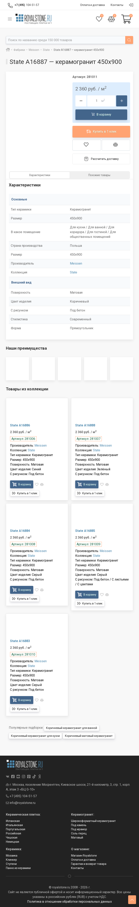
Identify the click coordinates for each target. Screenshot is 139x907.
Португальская (15, 829)
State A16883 (20, 641)
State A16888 (85, 425)
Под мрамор (79, 829)
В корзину (101, 114)
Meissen (76, 263)
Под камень (78, 825)
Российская (13, 833)
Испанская (13, 821)
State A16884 (20, 531)
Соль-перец (79, 833)
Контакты (77, 868)
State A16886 (20, 425)
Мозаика (11, 855)
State (73, 272)
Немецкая (12, 841)
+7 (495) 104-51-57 (21, 796)
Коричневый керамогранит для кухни (35, 735)
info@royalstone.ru (20, 803)
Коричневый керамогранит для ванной (71, 728)
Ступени (11, 863)
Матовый (77, 837)
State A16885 (85, 531)
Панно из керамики (18, 868)
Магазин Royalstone (84, 855)
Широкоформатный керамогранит (93, 821)
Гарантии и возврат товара (88, 863)
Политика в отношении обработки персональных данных (69, 901)
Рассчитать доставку (101, 159)
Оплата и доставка (83, 859)
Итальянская (14, 825)
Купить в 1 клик (101, 131)
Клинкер (11, 859)
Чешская (11, 837)
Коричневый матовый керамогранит (89, 735)
